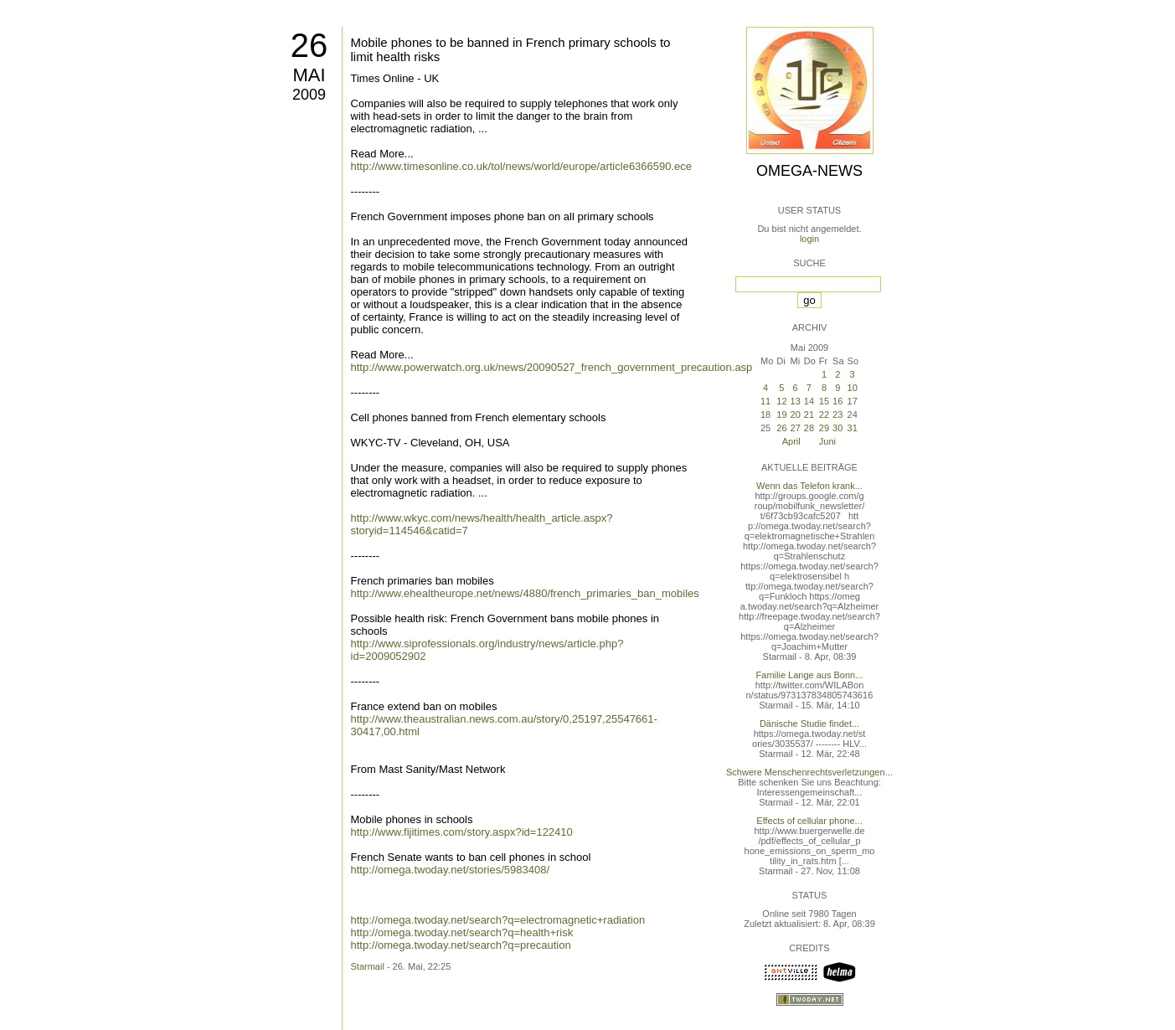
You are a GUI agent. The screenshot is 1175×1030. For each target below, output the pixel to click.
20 (796, 414)
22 (824, 414)
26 (309, 45)
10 (853, 388)
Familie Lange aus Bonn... (809, 675)
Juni (827, 441)
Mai (308, 74)
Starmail (367, 966)
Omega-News (809, 170)
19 (781, 414)
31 (853, 428)
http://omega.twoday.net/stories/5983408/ (450, 869)
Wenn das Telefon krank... (809, 486)
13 (796, 401)
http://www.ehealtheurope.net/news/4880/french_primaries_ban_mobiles (525, 593)
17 (853, 401)
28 (809, 428)
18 (765, 414)
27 (796, 428)
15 (824, 401)
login (809, 239)
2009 (309, 94)
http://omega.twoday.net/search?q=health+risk (462, 932)
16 (837, 401)
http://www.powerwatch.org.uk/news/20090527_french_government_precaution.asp (552, 367)
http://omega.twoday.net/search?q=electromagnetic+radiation (498, 920)
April (791, 441)
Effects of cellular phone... (809, 821)
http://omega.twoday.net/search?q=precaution (461, 945)
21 (809, 414)
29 (824, 428)
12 (781, 401)
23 (837, 414)
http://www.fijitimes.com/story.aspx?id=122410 (462, 832)
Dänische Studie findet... (809, 723)
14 (809, 401)
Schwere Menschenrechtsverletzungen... (809, 772)
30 (837, 428)
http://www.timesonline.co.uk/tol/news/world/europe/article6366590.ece (522, 166)
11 (765, 401)
